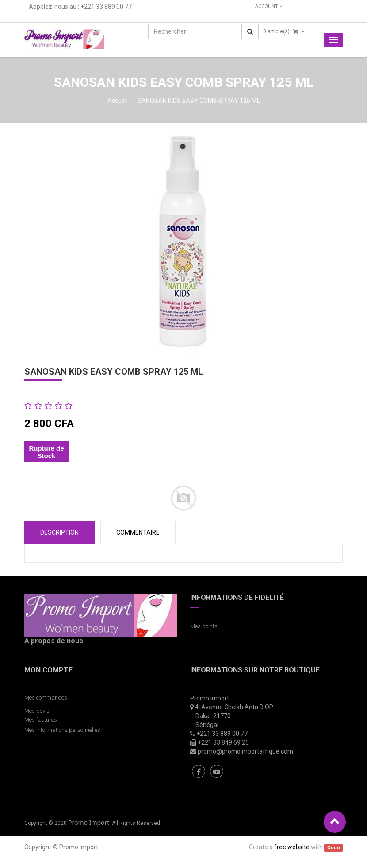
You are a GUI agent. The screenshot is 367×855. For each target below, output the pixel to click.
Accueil (117, 100)
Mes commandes (45, 697)
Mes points (204, 626)
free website (292, 847)
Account (269, 6)
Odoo (333, 848)
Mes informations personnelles (63, 730)
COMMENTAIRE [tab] (138, 532)
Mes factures (40, 719)
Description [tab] (59, 532)
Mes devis (37, 710)
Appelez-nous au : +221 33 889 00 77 (80, 6)
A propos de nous (53, 641)
